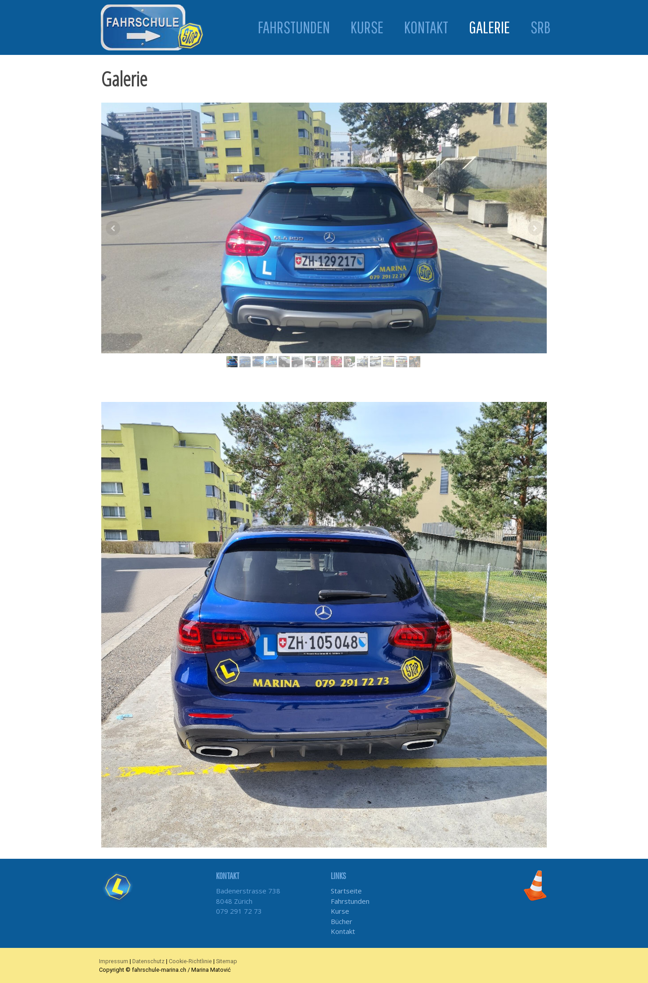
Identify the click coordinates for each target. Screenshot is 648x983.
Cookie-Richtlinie (190, 961)
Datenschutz (148, 961)
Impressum (113, 961)
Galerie (489, 27)
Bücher (341, 921)
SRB (540, 27)
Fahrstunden (294, 27)
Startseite (346, 890)
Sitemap (226, 961)
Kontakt (426, 27)
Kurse (367, 27)
